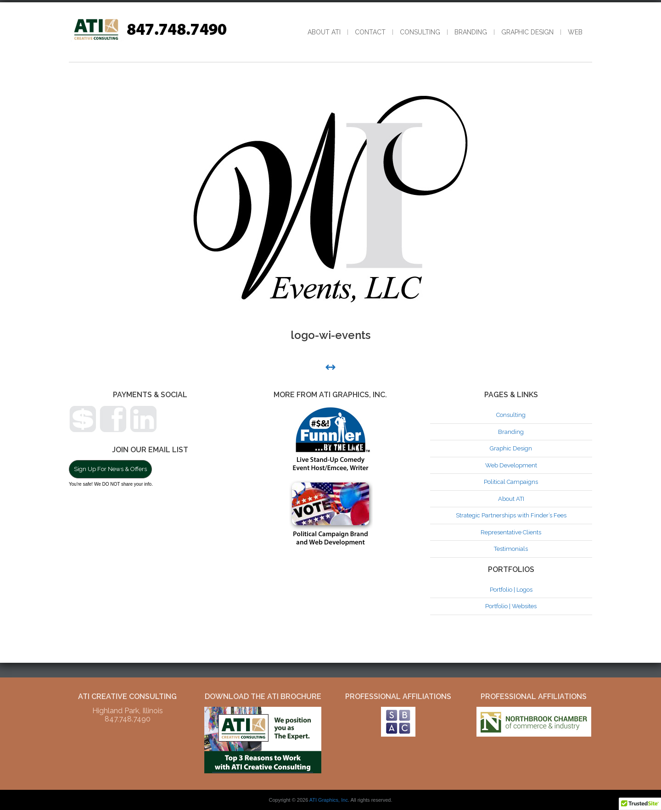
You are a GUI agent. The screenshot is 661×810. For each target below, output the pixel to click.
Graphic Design (527, 32)
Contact (370, 32)
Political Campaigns (511, 481)
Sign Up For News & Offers (110, 469)
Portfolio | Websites (511, 606)
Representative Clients (511, 532)
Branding (470, 32)
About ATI (324, 32)
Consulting (420, 32)
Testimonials (511, 548)
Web (575, 32)
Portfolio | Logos (511, 589)
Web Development (511, 465)
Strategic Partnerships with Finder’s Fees (511, 515)
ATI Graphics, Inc (328, 800)
